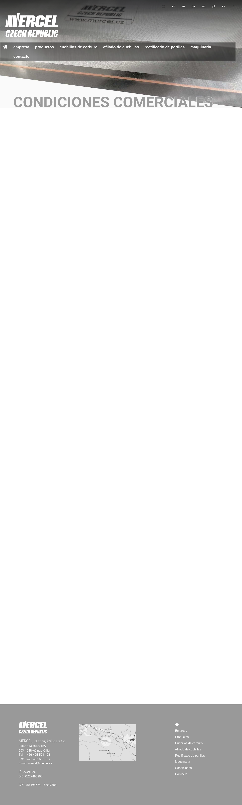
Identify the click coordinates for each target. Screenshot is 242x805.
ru (183, 6)
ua (204, 6)
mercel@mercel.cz (40, 763)
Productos (44, 47)
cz (163, 6)
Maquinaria (200, 47)
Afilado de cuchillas (121, 47)
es (223, 6)
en (173, 6)
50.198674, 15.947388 (41, 785)
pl (213, 6)
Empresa (21, 47)
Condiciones (183, 768)
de (193, 6)
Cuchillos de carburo (79, 47)
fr (233, 6)
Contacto (21, 56)
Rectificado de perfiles (165, 47)
